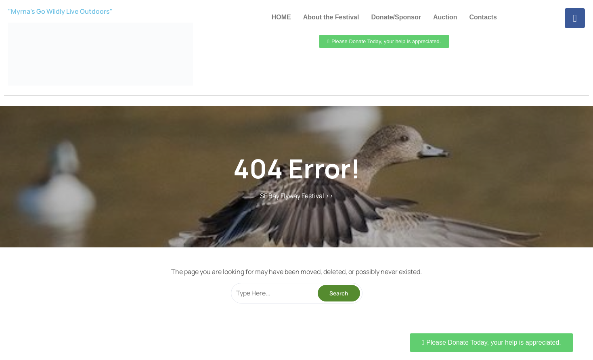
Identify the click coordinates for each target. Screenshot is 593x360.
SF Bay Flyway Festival (292, 195)
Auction (445, 17)
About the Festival (331, 17)
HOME (281, 17)
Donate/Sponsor (396, 17)
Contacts (483, 17)
